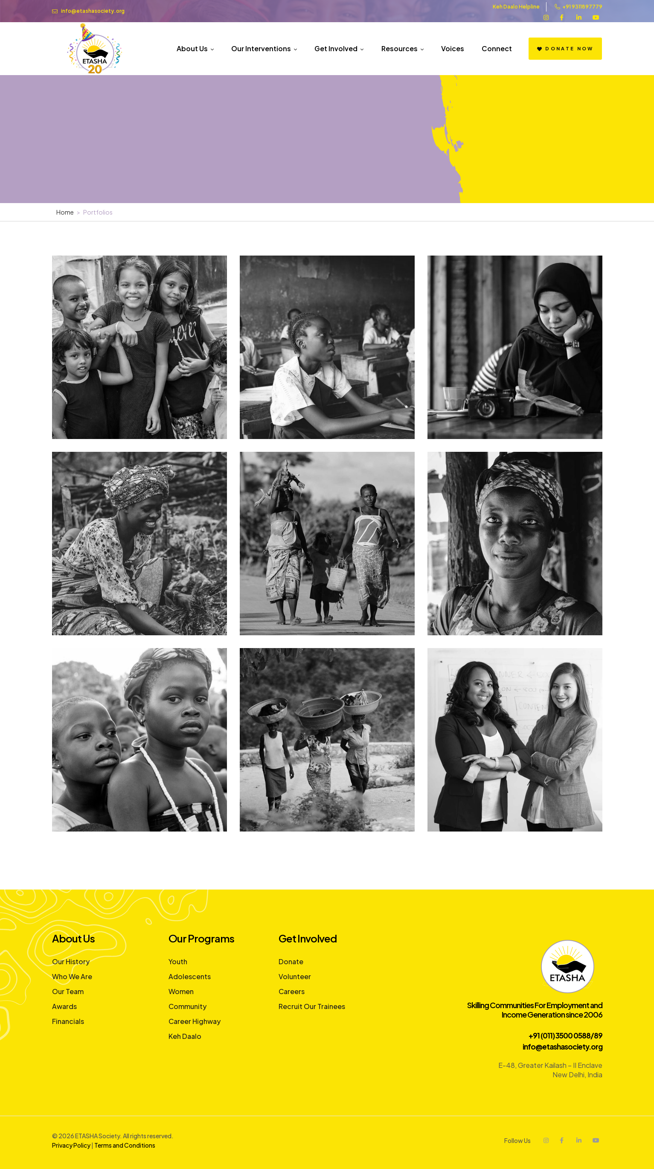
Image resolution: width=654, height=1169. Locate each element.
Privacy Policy (71, 1145)
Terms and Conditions (124, 1145)
